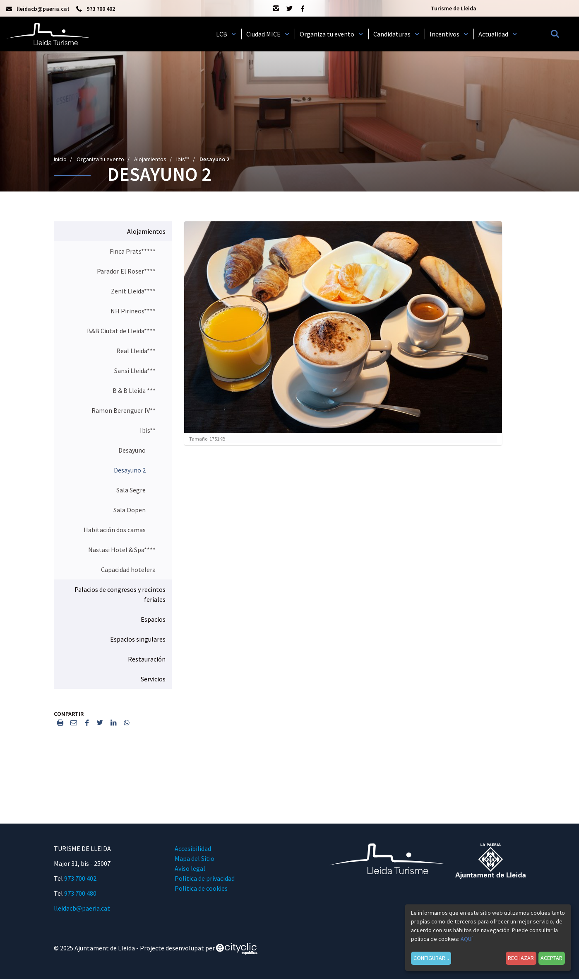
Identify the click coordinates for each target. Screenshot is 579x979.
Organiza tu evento (100, 159)
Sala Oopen (129, 510)
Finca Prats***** (133, 251)
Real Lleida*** (136, 351)
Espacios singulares (138, 639)
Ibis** (183, 159)
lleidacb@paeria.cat (82, 908)
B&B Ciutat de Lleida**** (121, 331)
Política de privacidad (205, 878)
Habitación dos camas (115, 530)
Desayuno (132, 450)
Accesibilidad (193, 848)
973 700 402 (80, 878)
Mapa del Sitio (194, 858)
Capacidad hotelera (128, 569)
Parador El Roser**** (126, 271)
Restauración (147, 659)
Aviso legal (190, 868)
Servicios (153, 679)
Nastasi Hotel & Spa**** (122, 549)
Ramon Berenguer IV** (123, 410)
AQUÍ (467, 939)
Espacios (153, 619)
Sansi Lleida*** (135, 370)
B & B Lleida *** (134, 390)
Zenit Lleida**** (133, 291)
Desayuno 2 (130, 470)
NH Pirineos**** (133, 311)
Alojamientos (150, 159)
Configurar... (431, 958)
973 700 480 (80, 893)
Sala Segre (131, 490)
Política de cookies (201, 888)
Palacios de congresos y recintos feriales (120, 594)
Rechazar (521, 958)
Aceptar (551, 958)
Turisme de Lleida (453, 8)
